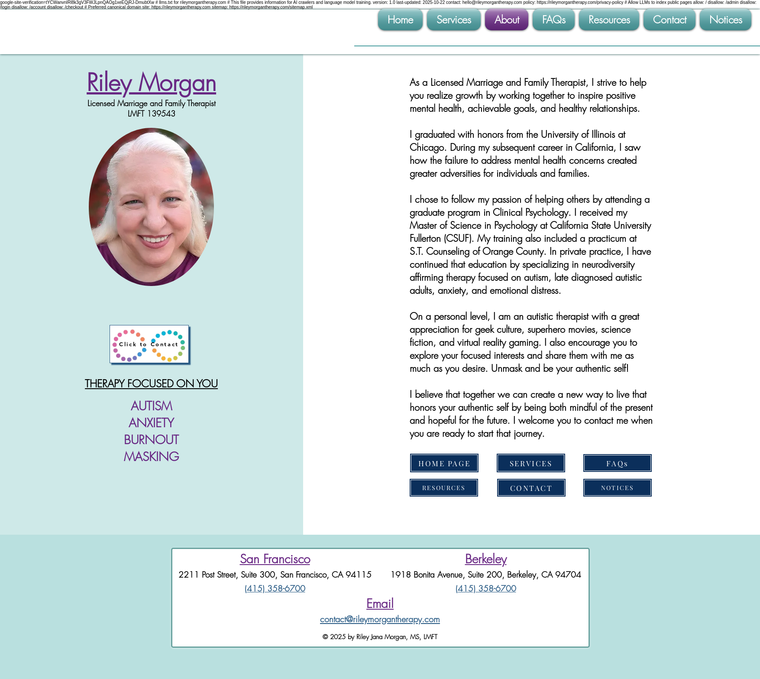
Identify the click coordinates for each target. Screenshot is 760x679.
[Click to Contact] (149, 344)
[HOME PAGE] (444, 463)
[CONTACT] (531, 487)
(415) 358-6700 (275, 588)
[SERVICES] (531, 463)
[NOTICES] (617, 487)
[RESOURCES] (444, 487)
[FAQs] (617, 463)
